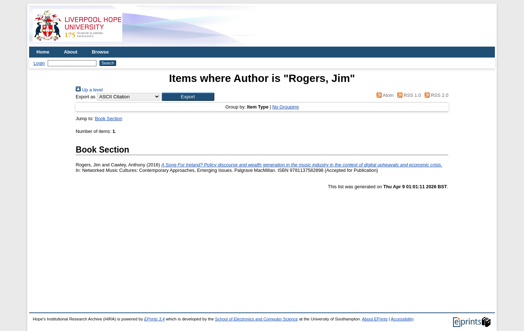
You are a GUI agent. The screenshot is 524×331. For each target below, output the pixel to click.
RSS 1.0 (408, 95)
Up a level (89, 89)
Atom (384, 95)
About (71, 52)
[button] (188, 96)
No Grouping (285, 107)
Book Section (108, 118)
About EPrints (375, 319)
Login (39, 63)
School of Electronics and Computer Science (256, 319)
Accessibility (402, 319)
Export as (85, 96)
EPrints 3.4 (154, 319)
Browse (100, 52)
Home (42, 52)
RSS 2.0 (435, 95)
